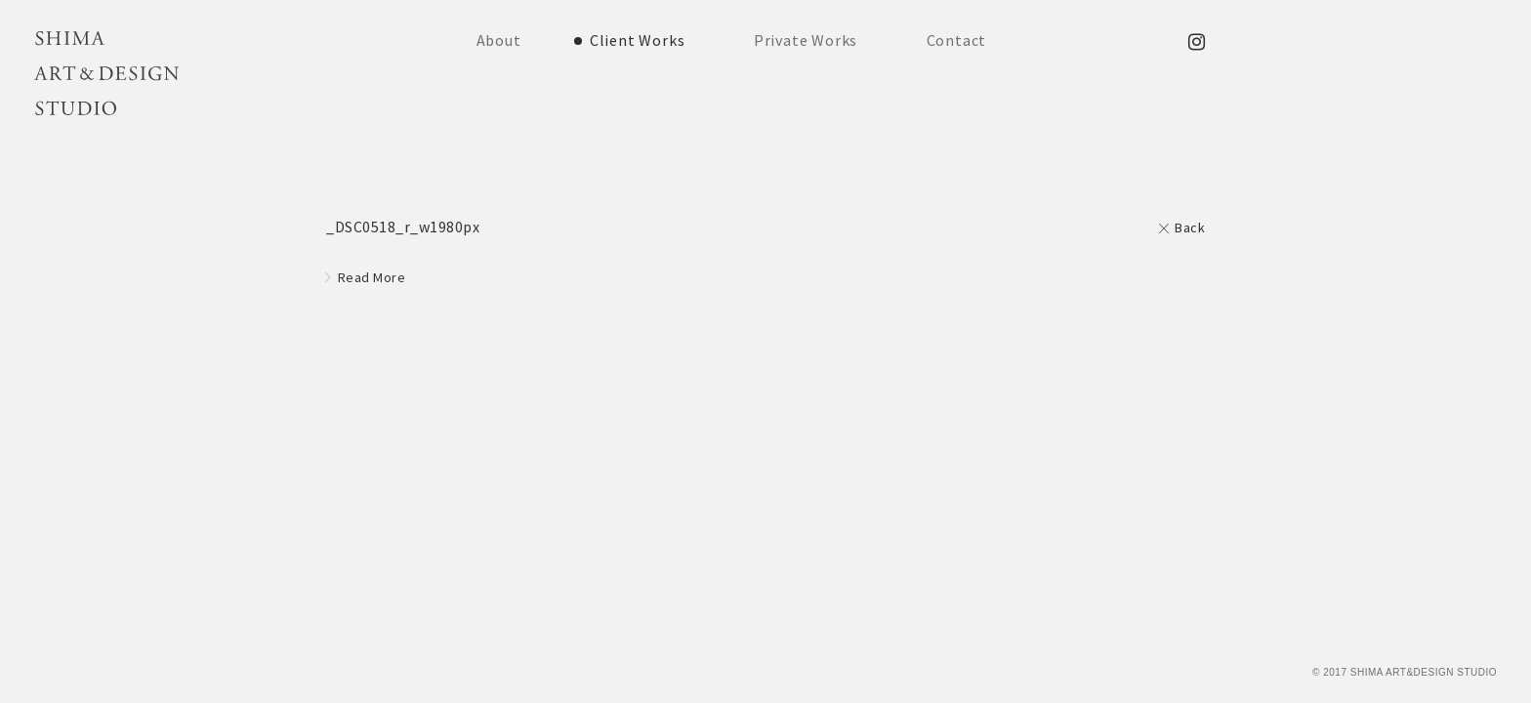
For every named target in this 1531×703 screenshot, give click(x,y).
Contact (957, 40)
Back (1190, 227)
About (498, 40)
